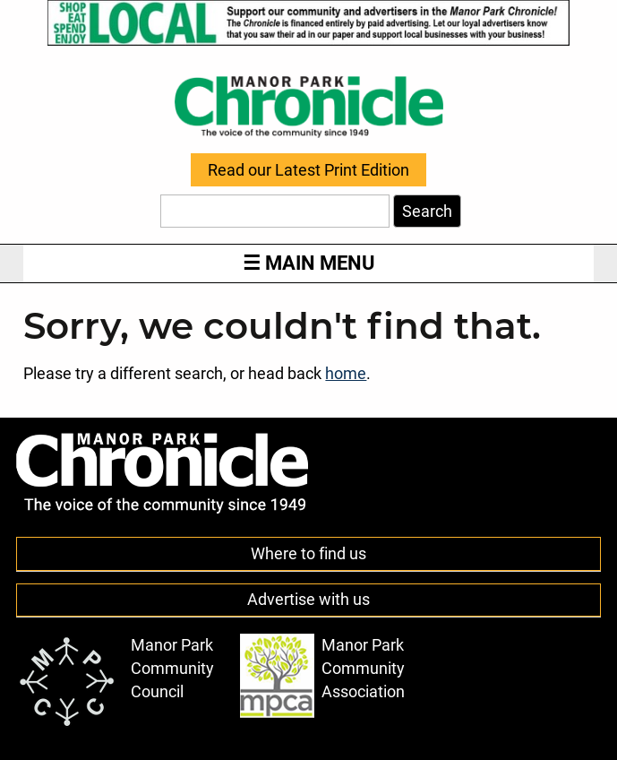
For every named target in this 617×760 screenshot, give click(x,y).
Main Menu (308, 263)
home (345, 374)
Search (427, 211)
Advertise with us (308, 600)
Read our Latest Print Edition (308, 170)
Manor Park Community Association (323, 676)
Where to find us (308, 554)
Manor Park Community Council (115, 681)
